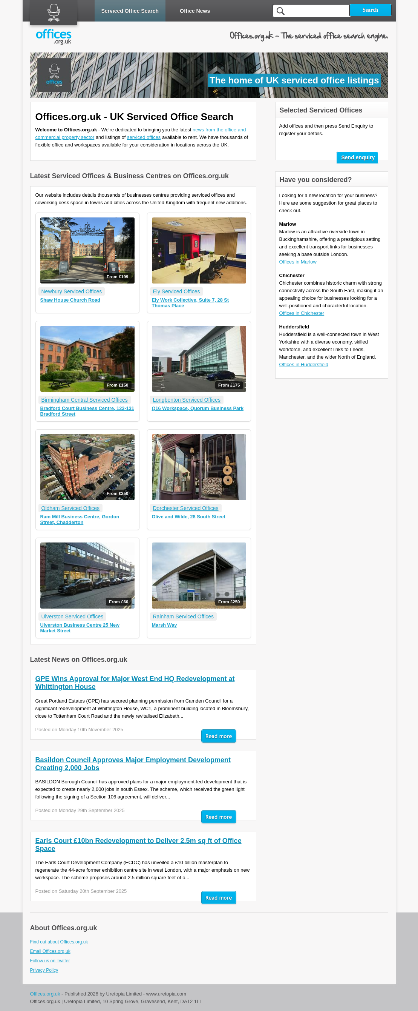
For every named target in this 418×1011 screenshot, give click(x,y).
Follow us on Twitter (50, 960)
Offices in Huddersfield (304, 364)
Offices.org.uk (45, 994)
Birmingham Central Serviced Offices (84, 400)
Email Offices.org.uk (50, 951)
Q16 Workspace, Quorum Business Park (198, 408)
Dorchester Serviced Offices (186, 508)
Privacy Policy (44, 970)
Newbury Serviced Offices (71, 291)
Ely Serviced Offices (176, 291)
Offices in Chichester (302, 313)
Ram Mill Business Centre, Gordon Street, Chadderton (79, 519)
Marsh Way (164, 625)
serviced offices (144, 137)
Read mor (219, 736)
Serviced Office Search (130, 11)
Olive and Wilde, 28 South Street (188, 516)
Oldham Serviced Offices (70, 508)
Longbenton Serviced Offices (187, 400)
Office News (195, 11)
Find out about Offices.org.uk (59, 942)
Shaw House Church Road (70, 300)
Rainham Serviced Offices (183, 616)
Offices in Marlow (298, 262)
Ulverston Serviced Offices (72, 616)
